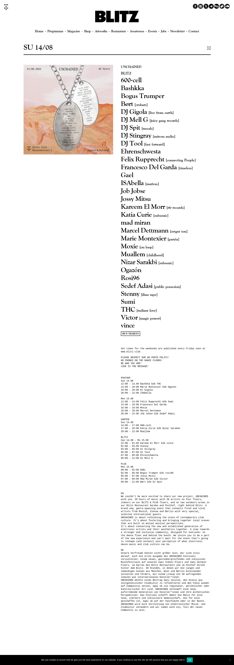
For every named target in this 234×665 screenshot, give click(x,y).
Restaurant (118, 31)
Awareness (137, 31)
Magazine (73, 31)
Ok (189, 660)
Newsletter (177, 31)
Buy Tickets (130, 333)
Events (152, 31)
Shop (87, 31)
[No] (230, 660)
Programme (55, 31)
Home (39, 31)
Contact (194, 31)
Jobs (163, 31)
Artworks (101, 31)
